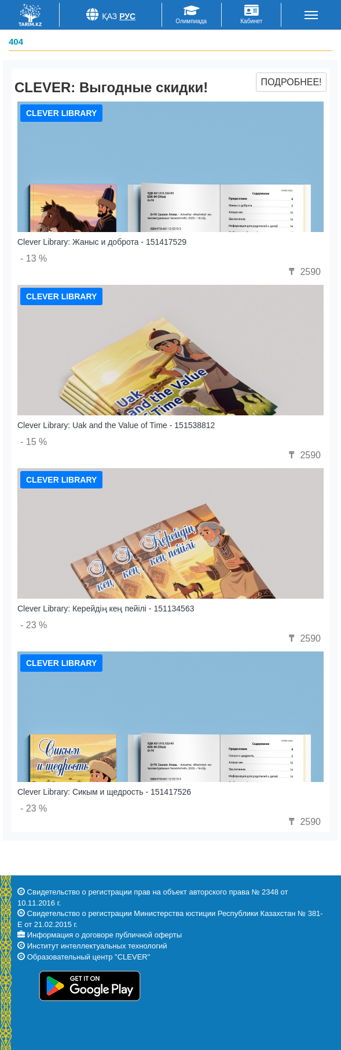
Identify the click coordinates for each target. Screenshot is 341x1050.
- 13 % (33, 258)
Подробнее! (291, 82)
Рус (127, 16)
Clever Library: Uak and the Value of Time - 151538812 (116, 425)
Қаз (110, 16)
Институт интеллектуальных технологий (97, 946)
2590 (303, 272)
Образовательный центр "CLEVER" (89, 957)
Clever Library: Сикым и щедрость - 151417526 (104, 791)
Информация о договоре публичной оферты (104, 934)
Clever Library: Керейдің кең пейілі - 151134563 (105, 608)
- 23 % (33, 625)
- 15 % (33, 442)
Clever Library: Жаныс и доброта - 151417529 (101, 242)
